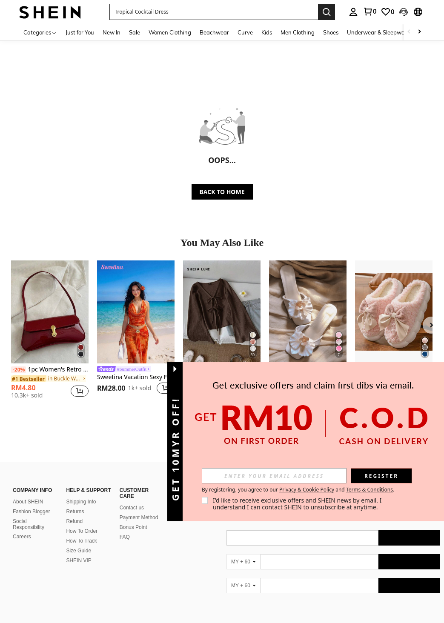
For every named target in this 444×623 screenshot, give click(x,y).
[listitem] (50, 332)
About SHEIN (28, 502)
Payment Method (139, 517)
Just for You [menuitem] (80, 32)
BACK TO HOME (222, 192)
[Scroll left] (409, 32)
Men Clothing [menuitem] (298, 32)
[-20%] (18, 369)
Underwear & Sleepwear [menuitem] (378, 32)
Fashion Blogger (31, 511)
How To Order (81, 531)
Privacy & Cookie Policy (306, 489)
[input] (274, 475)
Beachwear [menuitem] (214, 32)
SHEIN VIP (78, 560)
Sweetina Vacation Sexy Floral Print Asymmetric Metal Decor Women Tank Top (136, 377)
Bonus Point (133, 527)
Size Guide (78, 551)
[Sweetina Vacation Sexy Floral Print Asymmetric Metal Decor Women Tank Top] (136, 311)
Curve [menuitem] (245, 32)
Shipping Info (81, 502)
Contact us (132, 508)
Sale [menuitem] (134, 32)
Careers (22, 537)
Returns (75, 511)
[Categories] (40, 32)
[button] (213, 12)
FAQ (125, 537)
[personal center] (353, 12)
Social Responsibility (28, 524)
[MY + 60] (243, 561)
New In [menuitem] (111, 32)
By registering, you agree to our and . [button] (298, 490)
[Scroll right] (419, 32)
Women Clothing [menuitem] (170, 32)
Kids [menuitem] (266, 32)
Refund (74, 521)
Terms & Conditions (369, 489)
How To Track (81, 541)
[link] (369, 11)
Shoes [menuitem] (330, 32)
